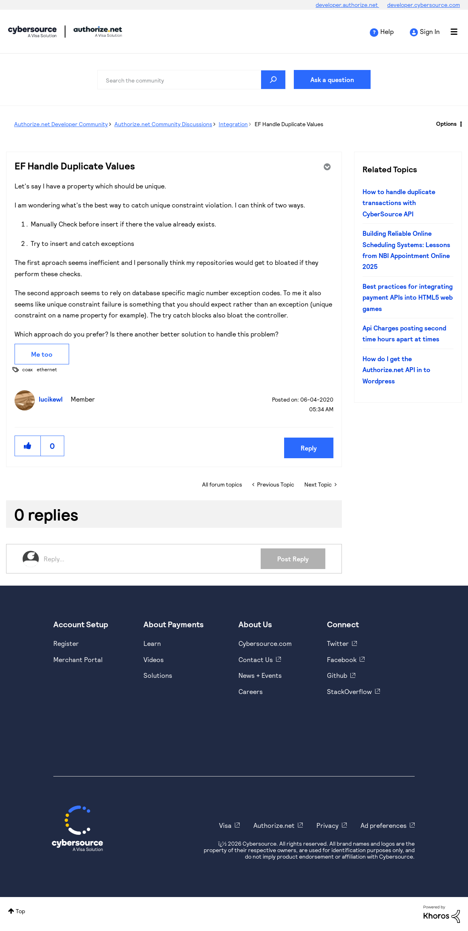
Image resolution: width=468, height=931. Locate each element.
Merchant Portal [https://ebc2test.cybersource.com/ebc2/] (78, 659)
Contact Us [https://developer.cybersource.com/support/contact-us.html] (255, 659)
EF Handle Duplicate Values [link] (289, 124)
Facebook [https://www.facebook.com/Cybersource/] (341, 659)
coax (27, 369)
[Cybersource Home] (77, 828)
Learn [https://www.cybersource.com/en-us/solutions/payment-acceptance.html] (152, 643)
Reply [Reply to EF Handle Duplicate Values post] (309, 448)
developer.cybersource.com (423, 4)
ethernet (47, 369)
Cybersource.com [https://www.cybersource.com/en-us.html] (265, 643)
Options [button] (446, 123)
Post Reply (293, 559)
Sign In (430, 31)
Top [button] (20, 911)
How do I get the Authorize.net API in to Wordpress (396, 370)
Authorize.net (274, 825)
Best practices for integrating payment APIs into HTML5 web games (408, 297)
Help (387, 31)
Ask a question (332, 79)
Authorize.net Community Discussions (163, 124)
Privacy (327, 825)
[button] (28, 446)
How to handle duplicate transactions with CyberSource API (399, 203)
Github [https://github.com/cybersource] (337, 675)
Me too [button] (42, 354)
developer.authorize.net (347, 4)
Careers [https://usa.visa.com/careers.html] (250, 691)
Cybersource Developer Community (32, 31)
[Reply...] (152, 559)
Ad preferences (383, 825)
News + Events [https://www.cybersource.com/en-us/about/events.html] (260, 675)
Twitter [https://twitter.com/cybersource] (338, 643)
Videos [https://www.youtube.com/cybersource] (153, 659)
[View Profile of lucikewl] (53, 399)
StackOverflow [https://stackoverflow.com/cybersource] (349, 691)
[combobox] (191, 79)
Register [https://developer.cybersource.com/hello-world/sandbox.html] (66, 643)
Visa (225, 825)
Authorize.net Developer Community (61, 124)
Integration (233, 124)
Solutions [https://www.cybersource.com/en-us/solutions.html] (157, 675)
